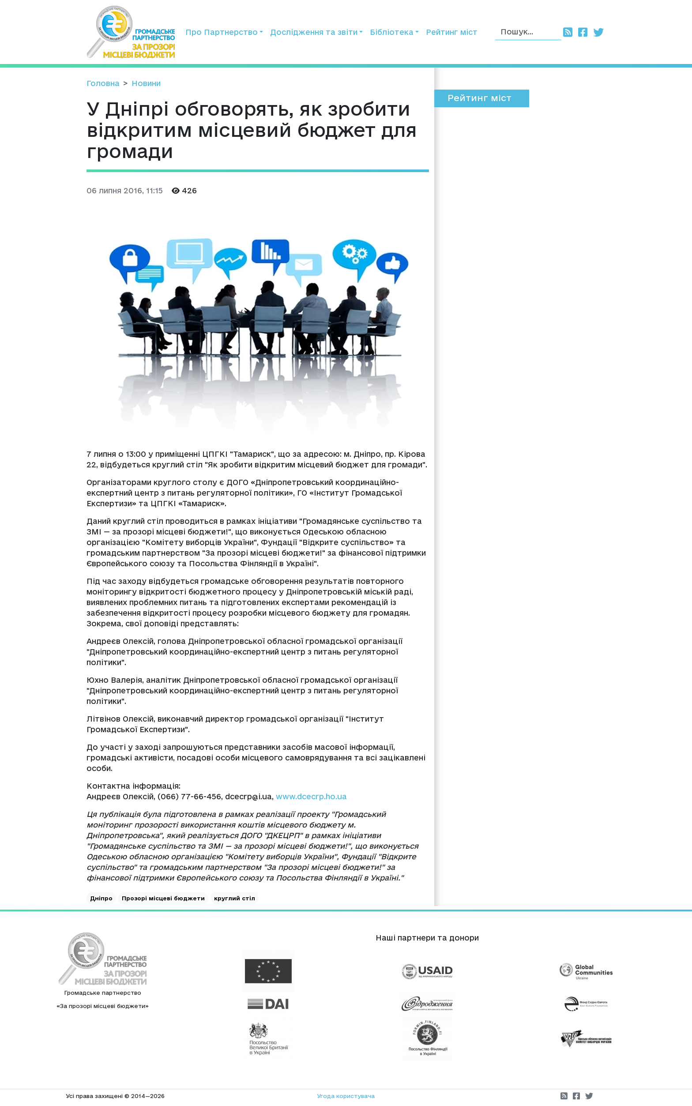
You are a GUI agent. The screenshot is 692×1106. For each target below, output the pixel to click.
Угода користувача (346, 1096)
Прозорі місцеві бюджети (163, 898)
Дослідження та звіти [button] (313, 32)
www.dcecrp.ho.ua (311, 796)
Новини (146, 83)
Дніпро (101, 898)
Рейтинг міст (452, 32)
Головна (103, 83)
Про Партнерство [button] (221, 32)
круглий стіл (234, 898)
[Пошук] (528, 32)
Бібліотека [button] (392, 32)
